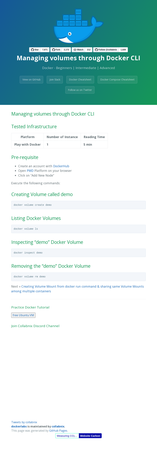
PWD (30, 170)
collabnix (58, 426)
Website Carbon (90, 435)
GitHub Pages (58, 431)
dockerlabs (19, 426)
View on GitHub (31, 79)
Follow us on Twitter (80, 90)
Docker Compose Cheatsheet (117, 79)
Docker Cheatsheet (80, 79)
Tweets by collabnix (24, 422)
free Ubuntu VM (23, 315)
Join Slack (55, 79)
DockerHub (61, 166)
